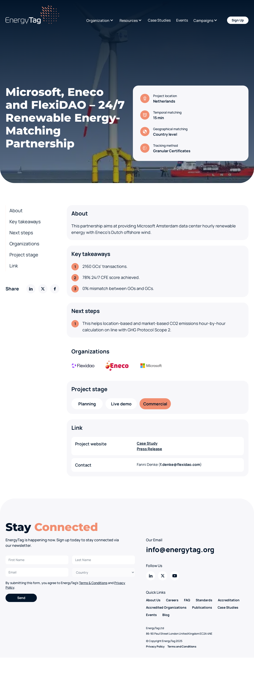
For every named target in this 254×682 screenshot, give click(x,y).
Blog (165, 615)
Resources (129, 20)
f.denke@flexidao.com (180, 464)
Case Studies (159, 20)
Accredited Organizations (166, 607)
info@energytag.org (180, 549)
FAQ (187, 600)
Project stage (23, 255)
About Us (153, 600)
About (16, 210)
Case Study (147, 443)
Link (13, 266)
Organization (97, 20)
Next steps (21, 232)
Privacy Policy (155, 646)
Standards (204, 600)
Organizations (24, 244)
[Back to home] (32, 15)
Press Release (149, 448)
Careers (172, 600)
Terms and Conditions (181, 646)
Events (182, 20)
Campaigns (203, 20)
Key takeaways (25, 221)
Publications (202, 607)
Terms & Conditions (93, 583)
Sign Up (238, 20)
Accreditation (228, 600)
